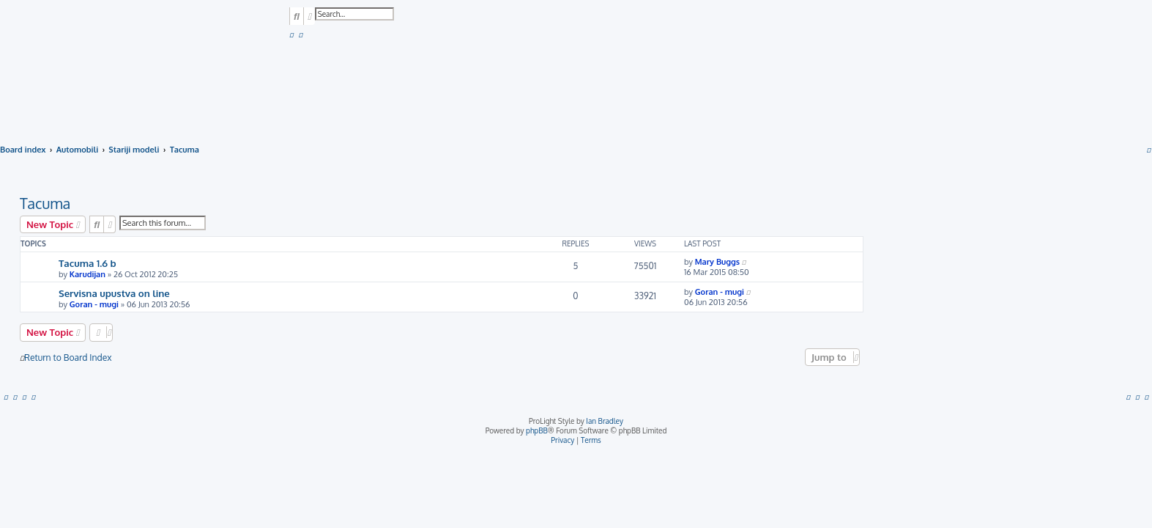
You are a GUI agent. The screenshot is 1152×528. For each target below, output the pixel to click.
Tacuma (45, 203)
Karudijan (87, 274)
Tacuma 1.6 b (87, 263)
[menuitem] (291, 34)
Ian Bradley (604, 421)
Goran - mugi (94, 304)
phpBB (537, 430)
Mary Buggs (717, 262)
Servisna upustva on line (114, 293)
